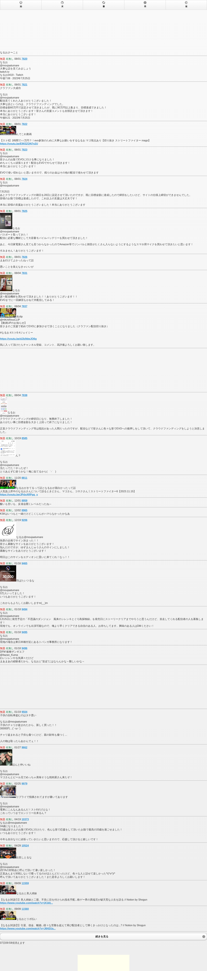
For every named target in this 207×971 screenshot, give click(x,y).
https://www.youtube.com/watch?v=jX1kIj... (26, 903)
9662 (24, 747)
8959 (24, 500)
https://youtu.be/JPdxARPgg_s (19, 494)
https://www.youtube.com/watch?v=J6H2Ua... (28, 928)
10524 (25, 845)
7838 (24, 395)
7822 (24, 124)
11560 (25, 909)
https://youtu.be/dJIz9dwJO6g (18, 338)
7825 (24, 211)
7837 (24, 306)
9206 (24, 520)
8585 (24, 438)
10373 (25, 819)
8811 (24, 477)
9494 (24, 609)
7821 (24, 84)
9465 (24, 563)
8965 (24, 510)
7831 (24, 273)
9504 (24, 712)
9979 (24, 783)
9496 (24, 648)
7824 (24, 179)
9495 (24, 632)
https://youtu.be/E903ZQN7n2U (19, 143)
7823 (24, 149)
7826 (24, 257)
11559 (25, 883)
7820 (24, 58)
